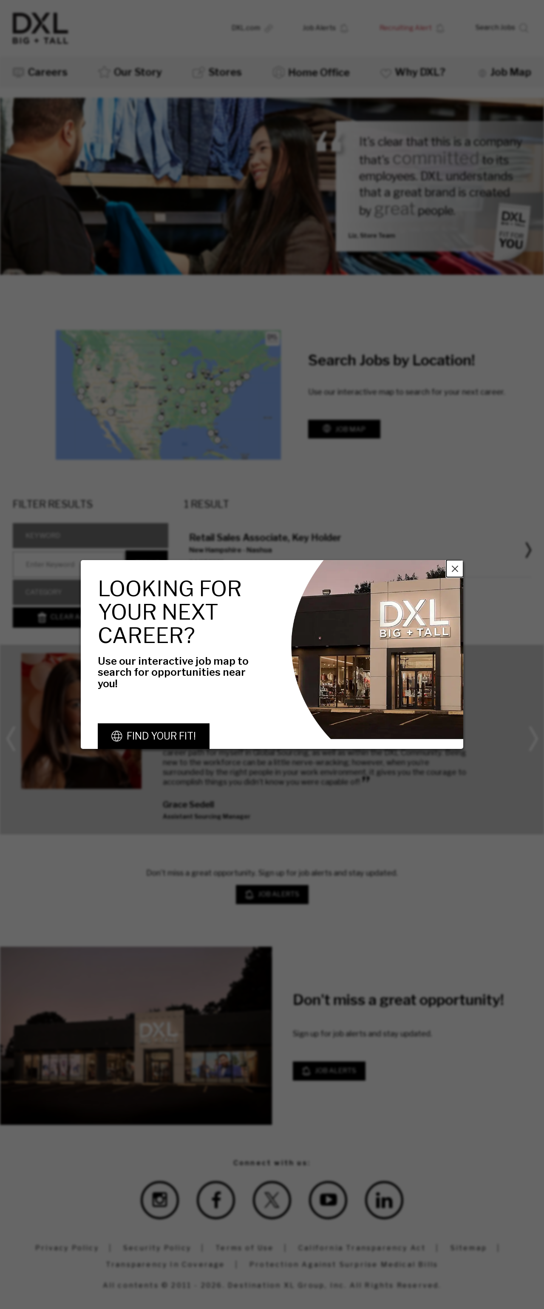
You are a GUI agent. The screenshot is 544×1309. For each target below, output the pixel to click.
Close (454, 568)
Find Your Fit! (161, 736)
